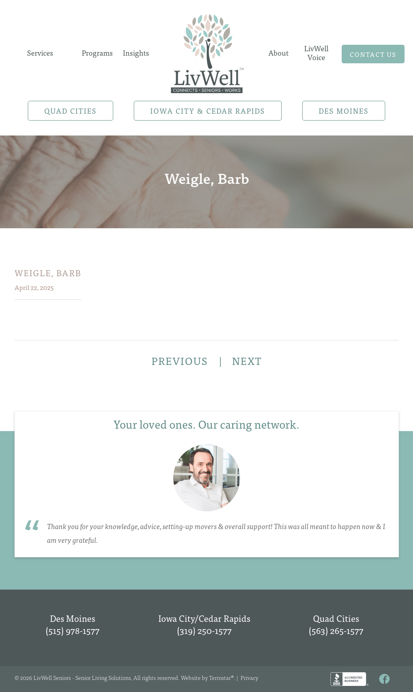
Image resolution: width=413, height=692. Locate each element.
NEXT (247, 360)
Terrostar (220, 677)
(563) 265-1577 (336, 630)
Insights (136, 52)
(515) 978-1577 (73, 630)
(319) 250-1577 (204, 630)
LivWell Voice (316, 52)
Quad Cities (70, 111)
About (278, 52)
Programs (97, 52)
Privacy (249, 677)
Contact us (373, 54)
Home (207, 51)
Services (40, 52)
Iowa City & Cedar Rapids (207, 111)
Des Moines (344, 111)
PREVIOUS (181, 360)
